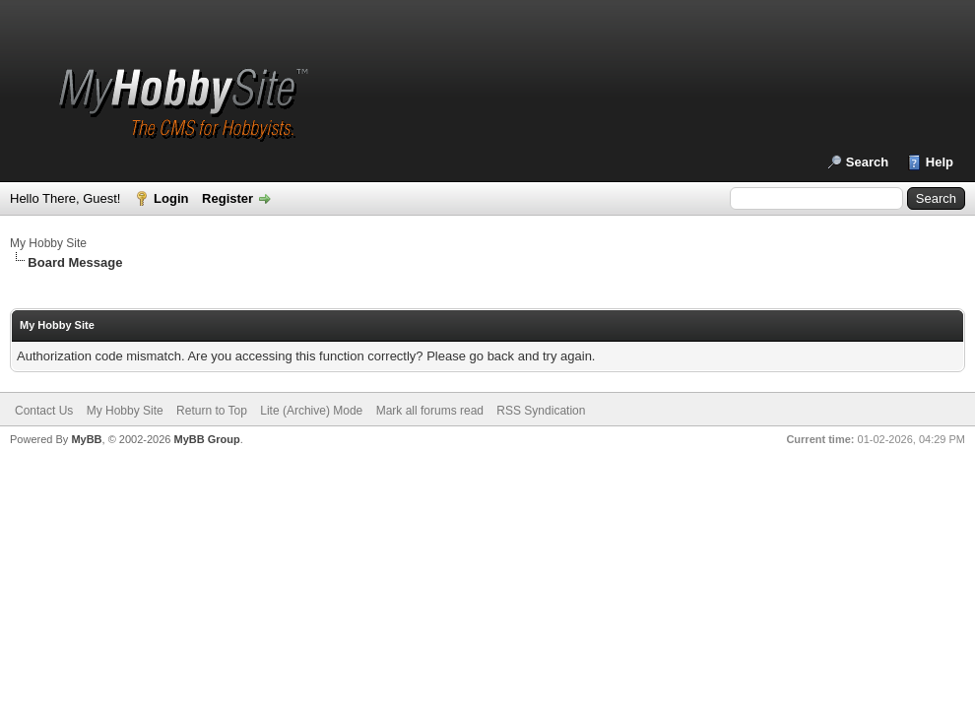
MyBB (86, 439)
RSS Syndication (540, 411)
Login (171, 198)
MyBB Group (206, 439)
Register (227, 198)
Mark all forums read (430, 411)
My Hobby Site (48, 243)
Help (939, 162)
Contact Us (44, 411)
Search (867, 162)
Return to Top (211, 411)
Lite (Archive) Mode (311, 411)
